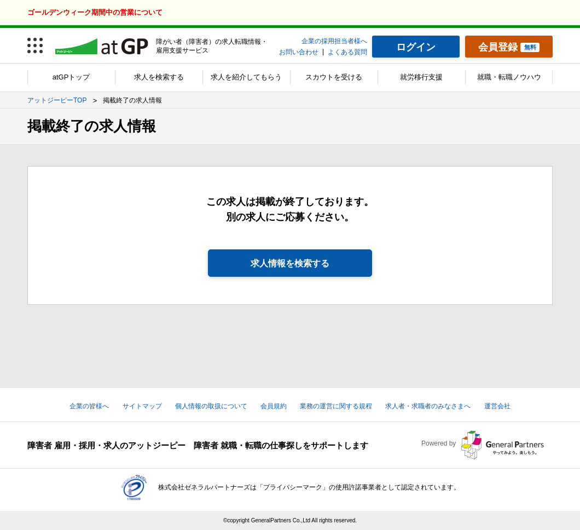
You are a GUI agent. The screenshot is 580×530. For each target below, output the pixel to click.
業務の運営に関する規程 (336, 406)
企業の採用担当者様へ (334, 41)
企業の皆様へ (89, 406)
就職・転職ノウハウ (509, 77)
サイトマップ (142, 406)
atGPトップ (71, 77)
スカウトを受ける (333, 77)
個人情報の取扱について (211, 406)
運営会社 (497, 406)
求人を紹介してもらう (246, 77)
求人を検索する (159, 77)
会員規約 (273, 406)
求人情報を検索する (290, 263)
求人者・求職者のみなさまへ (428, 406)
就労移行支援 (421, 77)
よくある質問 (347, 52)
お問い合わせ (298, 52)
